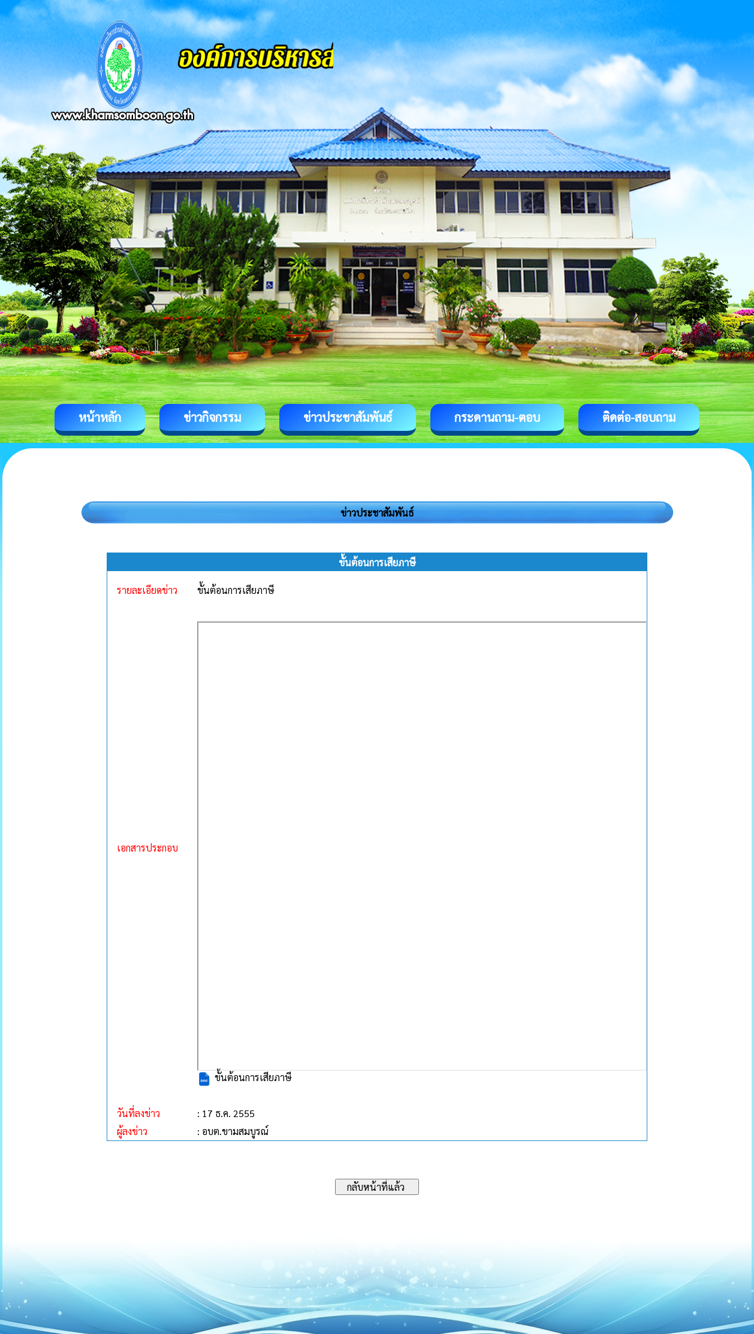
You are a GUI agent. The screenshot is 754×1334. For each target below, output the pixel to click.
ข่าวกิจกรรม (212, 417)
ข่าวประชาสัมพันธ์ (347, 417)
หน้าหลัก (100, 417)
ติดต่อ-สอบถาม (638, 417)
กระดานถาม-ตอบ (497, 417)
